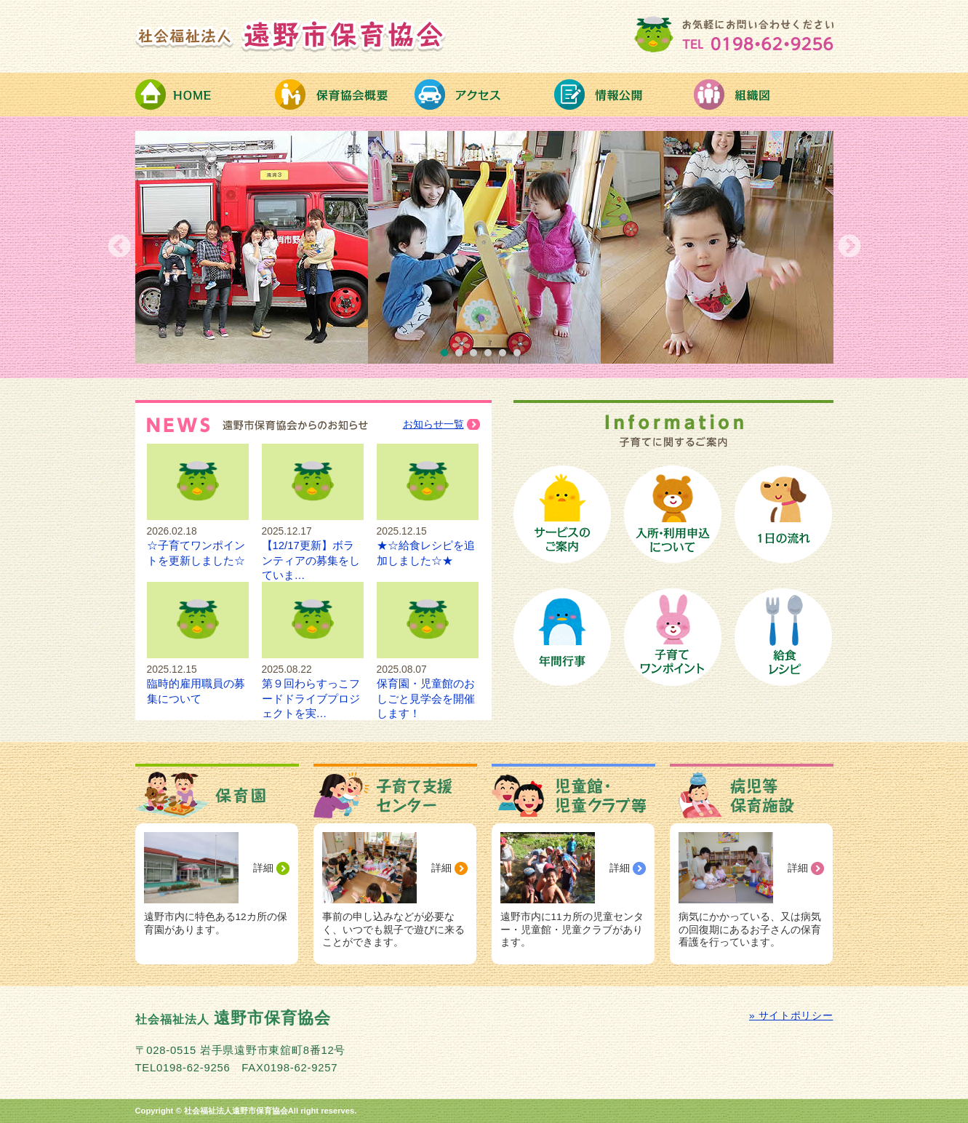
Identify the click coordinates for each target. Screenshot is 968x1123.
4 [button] (491, 356)
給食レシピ (783, 637)
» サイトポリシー (791, 1015)
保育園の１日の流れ (783, 514)
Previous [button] (119, 247)
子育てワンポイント (672, 637)
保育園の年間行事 (562, 637)
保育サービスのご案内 (562, 514)
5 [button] (506, 356)
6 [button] (520, 356)
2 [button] (462, 356)
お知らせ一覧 (433, 424)
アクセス (484, 94)
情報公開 (624, 94)
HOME (205, 94)
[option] (484, 247)
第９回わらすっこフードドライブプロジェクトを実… (313, 684)
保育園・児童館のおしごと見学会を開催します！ (428, 684)
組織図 (763, 94)
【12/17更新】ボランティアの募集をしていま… (313, 546)
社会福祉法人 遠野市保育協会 (291, 34)
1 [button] (448, 356)
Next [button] (849, 247)
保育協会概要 (345, 94)
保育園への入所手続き (672, 514)
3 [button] (477, 356)
